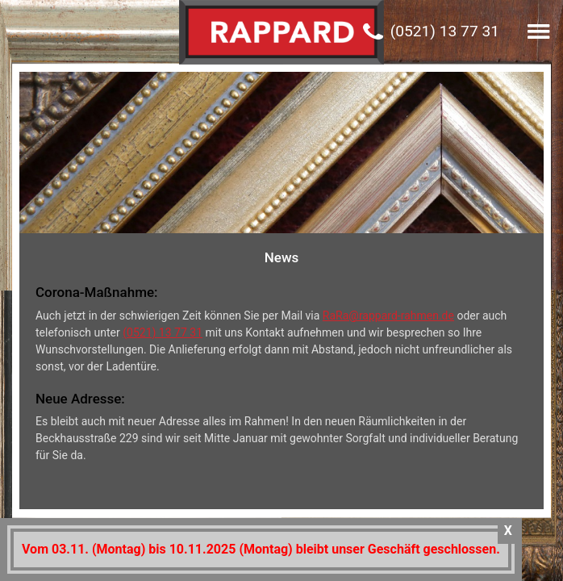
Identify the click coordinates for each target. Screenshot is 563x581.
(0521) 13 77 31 (444, 31)
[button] (539, 31)
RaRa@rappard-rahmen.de (388, 324)
